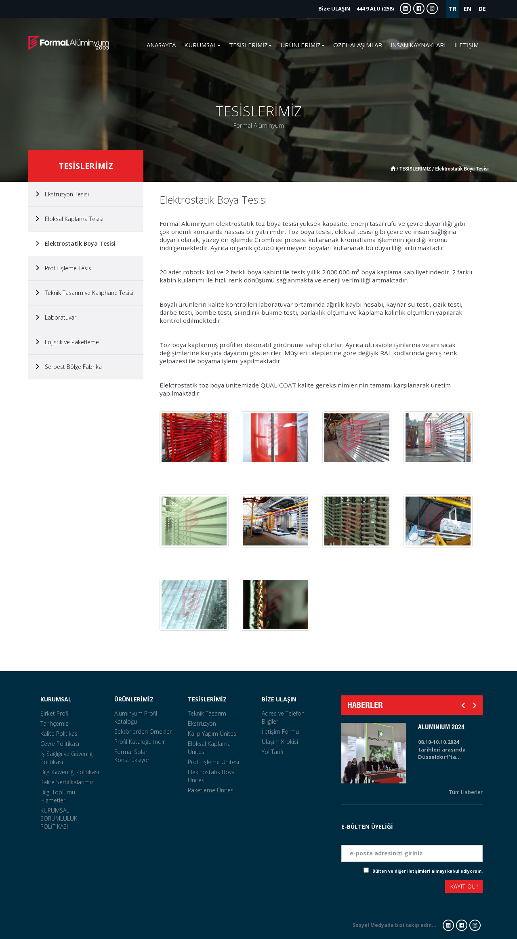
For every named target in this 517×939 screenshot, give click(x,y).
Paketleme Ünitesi (211, 790)
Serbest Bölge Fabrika (68, 367)
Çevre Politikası (59, 743)
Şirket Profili (55, 713)
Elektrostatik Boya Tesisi (75, 243)
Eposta (472, 838)
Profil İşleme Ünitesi (213, 762)
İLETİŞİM (466, 45)
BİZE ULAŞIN (279, 699)
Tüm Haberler (466, 792)
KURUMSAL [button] (202, 45)
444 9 (356, 8)
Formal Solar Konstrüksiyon (132, 756)
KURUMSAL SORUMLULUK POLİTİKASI (58, 818)
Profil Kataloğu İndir (139, 741)
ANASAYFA (161, 45)
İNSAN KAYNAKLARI (418, 45)
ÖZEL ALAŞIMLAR (357, 45)
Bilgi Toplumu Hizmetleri (57, 796)
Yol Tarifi (272, 752)
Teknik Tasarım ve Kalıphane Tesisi (83, 293)
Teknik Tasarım (207, 713)
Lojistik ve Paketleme (66, 342)
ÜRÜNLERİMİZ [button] (302, 45)
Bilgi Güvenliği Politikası (69, 772)
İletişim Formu (280, 731)
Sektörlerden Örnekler (143, 731)
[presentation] (370, 887)
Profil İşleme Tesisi (63, 268)
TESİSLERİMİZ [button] (250, 45)
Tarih (475, 816)
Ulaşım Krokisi (280, 741)
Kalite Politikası (59, 733)
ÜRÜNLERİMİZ (133, 699)
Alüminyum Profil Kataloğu (135, 717)
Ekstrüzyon (202, 723)
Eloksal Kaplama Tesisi (68, 219)
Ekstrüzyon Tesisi (61, 194)
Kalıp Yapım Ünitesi (212, 733)
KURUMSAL (55, 699)
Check (357, 871)
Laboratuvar (55, 317)
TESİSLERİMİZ (207, 699)
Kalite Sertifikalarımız (67, 782)
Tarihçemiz (54, 723)
